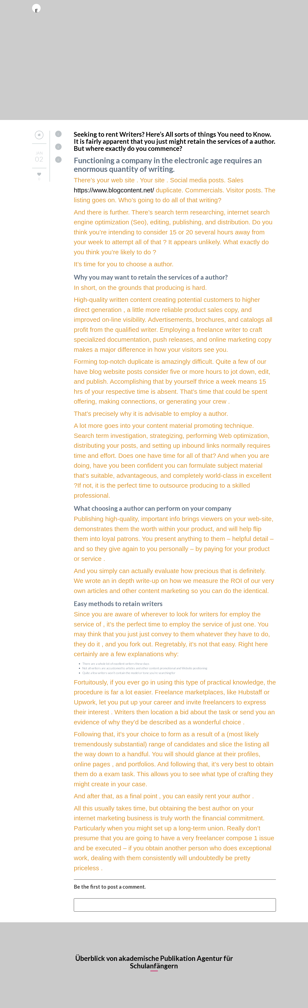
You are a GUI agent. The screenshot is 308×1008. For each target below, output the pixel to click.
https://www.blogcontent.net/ (114, 190)
